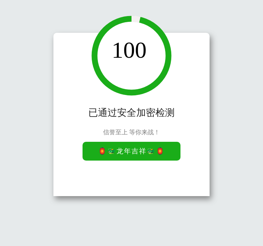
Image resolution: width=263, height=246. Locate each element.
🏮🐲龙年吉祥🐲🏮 (131, 151)
